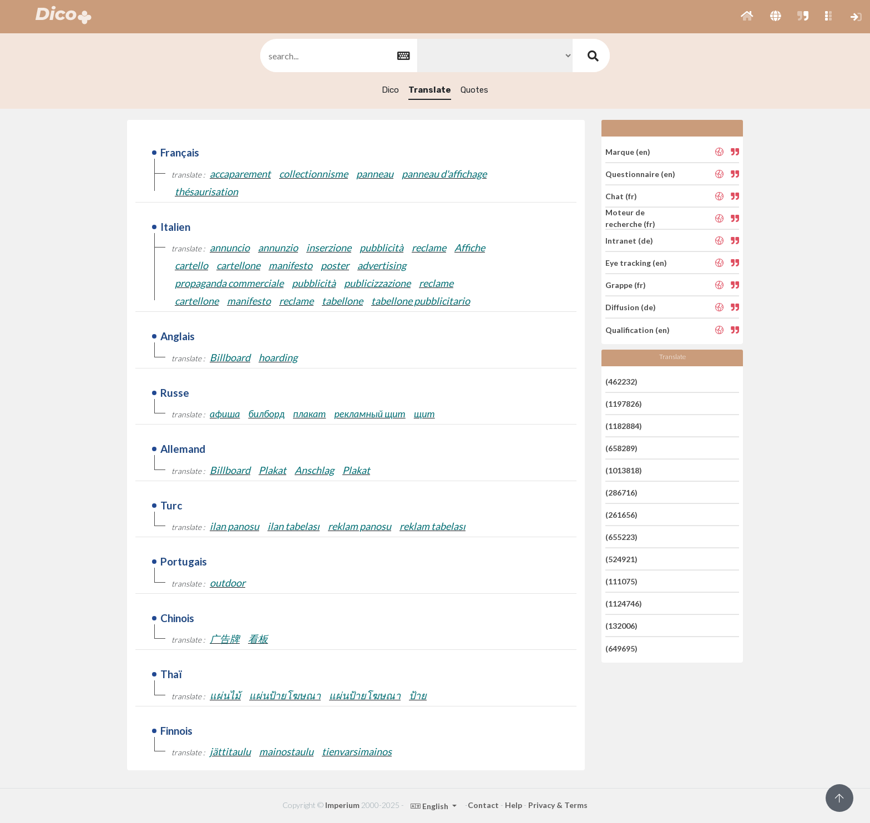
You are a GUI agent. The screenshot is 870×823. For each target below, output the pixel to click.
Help (513, 805)
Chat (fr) (621, 196)
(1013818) (623, 470)
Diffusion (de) (630, 307)
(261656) (621, 514)
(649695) (621, 648)
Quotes (474, 90)
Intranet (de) (629, 240)
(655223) (621, 537)
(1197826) (623, 403)
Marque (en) (627, 151)
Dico (390, 90)
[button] (747, 16)
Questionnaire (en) (640, 174)
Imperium (342, 805)
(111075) (621, 581)
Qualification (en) (637, 329)
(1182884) (623, 426)
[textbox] (338, 55)
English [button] (430, 806)
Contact (483, 805)
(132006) (621, 625)
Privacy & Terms (558, 805)
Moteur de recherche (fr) (630, 218)
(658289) (621, 448)
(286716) (621, 492)
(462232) (621, 381)
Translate (429, 90)
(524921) (621, 559)
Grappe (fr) (625, 285)
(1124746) (623, 603)
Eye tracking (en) (636, 262)
